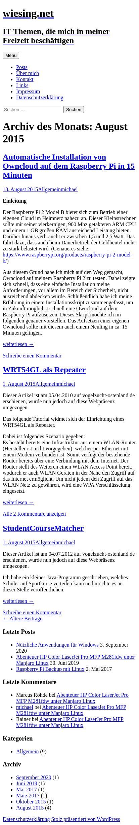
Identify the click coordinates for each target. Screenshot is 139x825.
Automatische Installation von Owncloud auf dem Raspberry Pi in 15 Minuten (69, 165)
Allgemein (49, 189)
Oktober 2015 (31, 801)
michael (69, 189)
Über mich (27, 73)
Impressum (28, 91)
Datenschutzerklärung (39, 97)
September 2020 (33, 777)
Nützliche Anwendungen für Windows (57, 645)
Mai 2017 (26, 789)
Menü (10, 55)
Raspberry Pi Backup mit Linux (50, 669)
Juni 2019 (26, 783)
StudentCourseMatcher (43, 528)
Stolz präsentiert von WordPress (85, 819)
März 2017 (28, 795)
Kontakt (25, 79)
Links (22, 85)
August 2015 (30, 808)
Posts (22, 67)
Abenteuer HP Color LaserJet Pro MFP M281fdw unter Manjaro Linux (72, 698)
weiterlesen (18, 344)
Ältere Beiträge (22, 618)
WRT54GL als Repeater (44, 369)
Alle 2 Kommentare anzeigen (34, 514)
